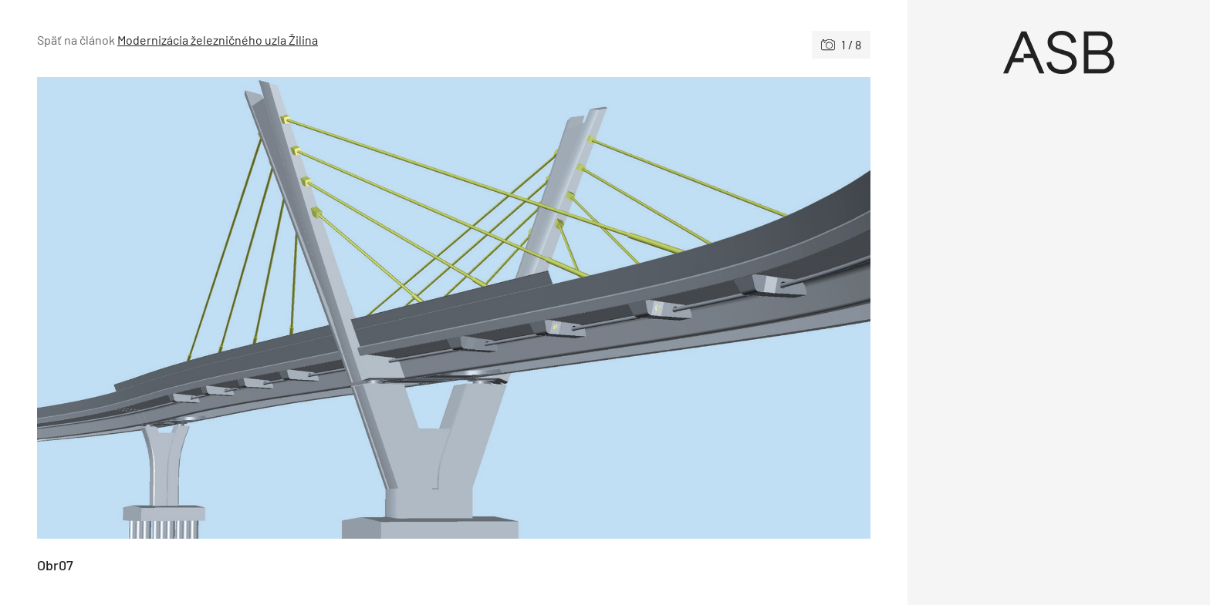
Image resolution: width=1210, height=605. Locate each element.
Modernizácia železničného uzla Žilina (217, 39)
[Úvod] (1058, 52)
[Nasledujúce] (662, 308)
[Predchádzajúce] (245, 308)
